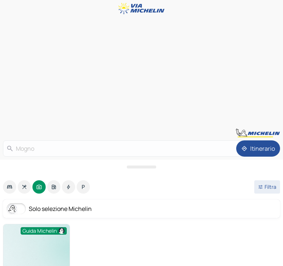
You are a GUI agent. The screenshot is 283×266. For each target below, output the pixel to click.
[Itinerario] (258, 148)
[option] (9, 187)
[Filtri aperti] (267, 187)
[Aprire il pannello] (141, 167)
